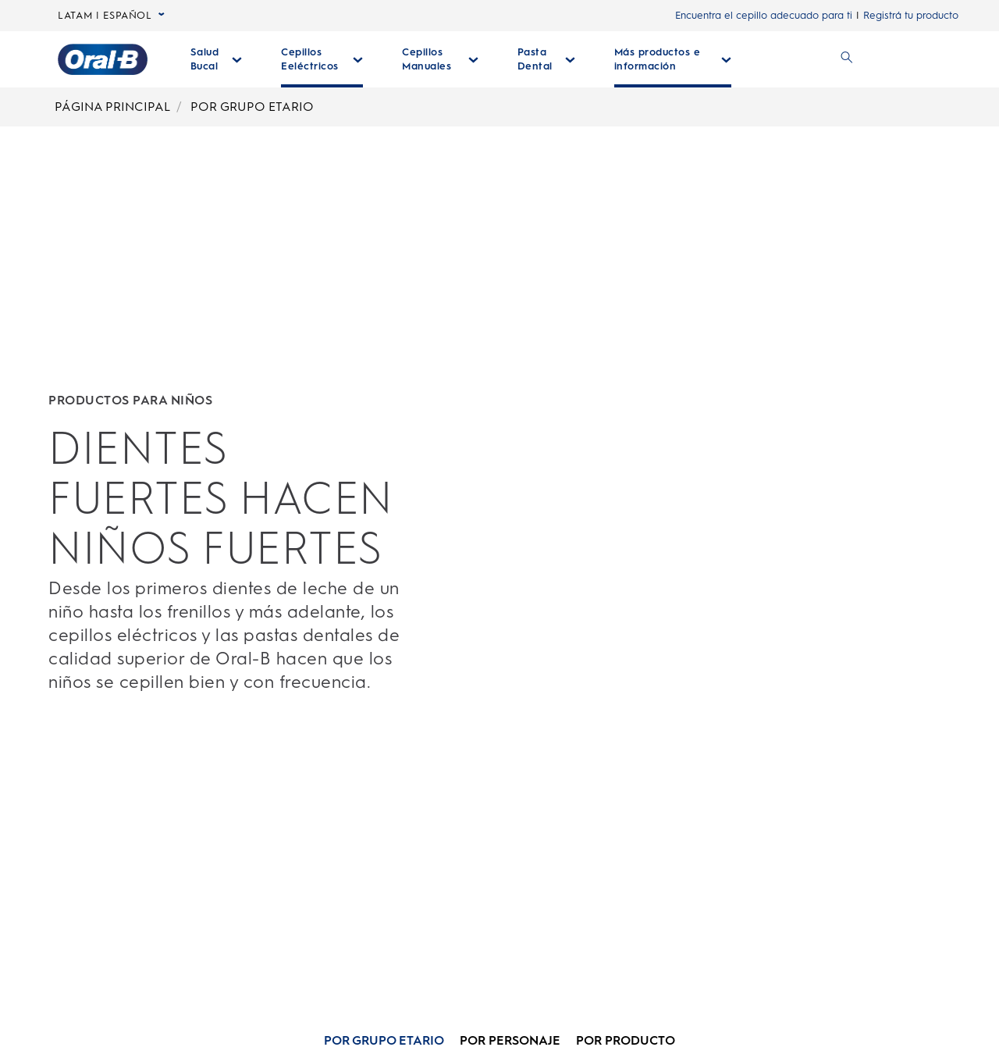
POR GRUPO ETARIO (252, 106)
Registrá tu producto (910, 15)
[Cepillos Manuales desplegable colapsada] (440, 59)
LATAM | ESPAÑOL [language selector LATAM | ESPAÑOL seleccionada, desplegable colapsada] (111, 15)
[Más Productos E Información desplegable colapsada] (673, 59)
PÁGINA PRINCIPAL (112, 106)
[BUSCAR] (847, 59)
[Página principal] (103, 59)
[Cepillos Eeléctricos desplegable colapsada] (322, 59)
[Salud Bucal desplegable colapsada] (216, 59)
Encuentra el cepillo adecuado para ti (763, 15)
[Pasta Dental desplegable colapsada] (546, 59)
